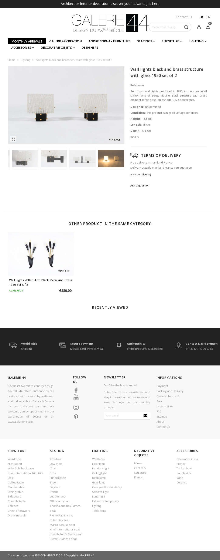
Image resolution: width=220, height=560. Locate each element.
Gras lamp (99, 482)
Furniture (170, 41)
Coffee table (16, 482)
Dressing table (17, 515)
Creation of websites (21, 555)
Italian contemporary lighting (105, 503)
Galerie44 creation (65, 41)
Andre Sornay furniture (109, 41)
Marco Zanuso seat (62, 525)
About (160, 422)
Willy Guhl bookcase (21, 468)
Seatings (144, 41)
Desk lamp (99, 478)
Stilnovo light (100, 492)
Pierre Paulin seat (61, 515)
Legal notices (165, 406)
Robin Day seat (59, 520)
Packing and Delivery (170, 391)
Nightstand (15, 464)
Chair (53, 468)
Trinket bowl (184, 468)
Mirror (138, 463)
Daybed (55, 487)
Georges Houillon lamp (107, 487)
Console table (17, 501)
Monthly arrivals (26, 41)
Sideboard (14, 496)
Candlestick (183, 473)
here (155, 3)
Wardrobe (14, 459)
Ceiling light (99, 473)
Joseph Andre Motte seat (66, 534)
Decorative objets (56, 47)
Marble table (16, 487)
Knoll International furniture (26, 473)
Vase (179, 478)
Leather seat (58, 496)
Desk (11, 478)
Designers (90, 47)
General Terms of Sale (168, 398)
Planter (139, 477)
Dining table (15, 492)
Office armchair (60, 501)
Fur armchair (58, 478)
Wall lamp (98, 459)
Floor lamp (99, 464)
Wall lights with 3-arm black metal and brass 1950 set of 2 (40, 282)
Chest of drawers (19, 511)
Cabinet (13, 506)
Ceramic (181, 482)
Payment (162, 386)
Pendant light (100, 468)
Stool (53, 482)
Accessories (21, 47)
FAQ (159, 411)
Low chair (56, 464)
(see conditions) (140, 174)
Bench (54, 492)
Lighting (196, 41)
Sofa (53, 473)
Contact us (163, 427)
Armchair (55, 459)
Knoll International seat (65, 529)
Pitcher (180, 464)
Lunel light (98, 496)
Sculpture (140, 473)
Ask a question (139, 185)
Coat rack (140, 468)
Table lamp (99, 511)
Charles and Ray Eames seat (65, 508)
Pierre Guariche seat (63, 539)
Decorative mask (187, 459)
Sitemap (162, 416)
